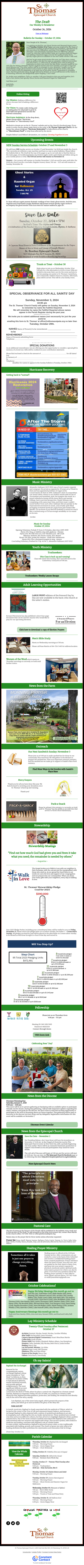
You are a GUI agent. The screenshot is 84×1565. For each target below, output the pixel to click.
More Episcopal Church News (42, 1164)
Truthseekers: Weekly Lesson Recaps (42, 576)
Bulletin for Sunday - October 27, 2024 (42, 38)
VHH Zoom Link (42, 1035)
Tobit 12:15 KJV (16, 1406)
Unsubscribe (27, 1552)
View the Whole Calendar (19, 1452)
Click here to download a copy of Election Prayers (42, 630)
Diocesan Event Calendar (42, 1124)
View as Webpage (42, 34)
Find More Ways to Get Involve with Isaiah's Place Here (53, 770)
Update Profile (36, 1552)
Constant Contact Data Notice (51, 1552)
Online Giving (22, 94)
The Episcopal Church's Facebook (58, 1155)
